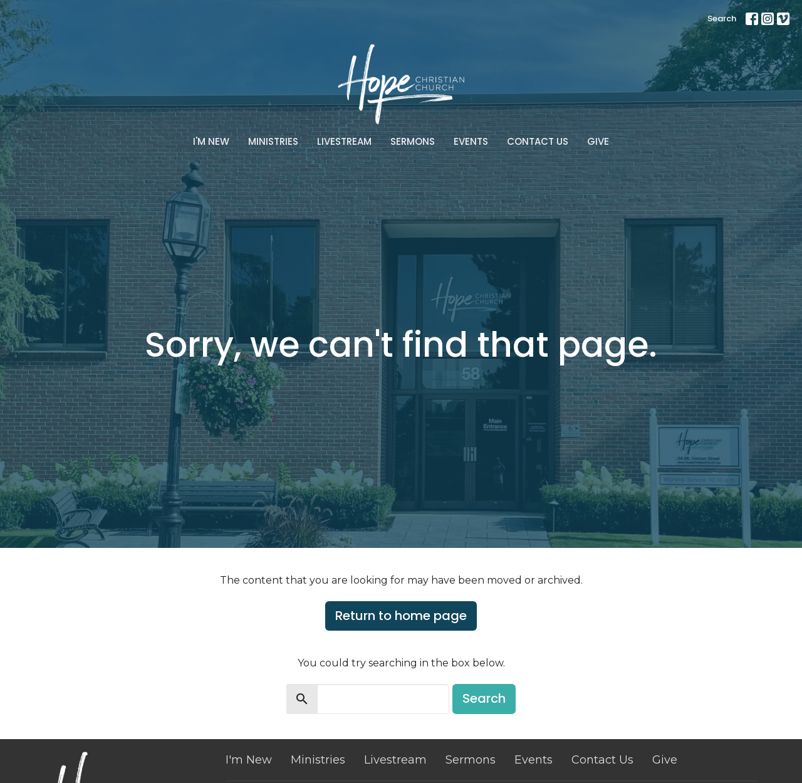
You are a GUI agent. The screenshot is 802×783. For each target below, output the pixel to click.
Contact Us (537, 141)
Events (471, 141)
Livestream (344, 141)
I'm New (211, 141)
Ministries (273, 141)
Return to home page (401, 615)
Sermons (412, 141)
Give (598, 141)
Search (721, 18)
